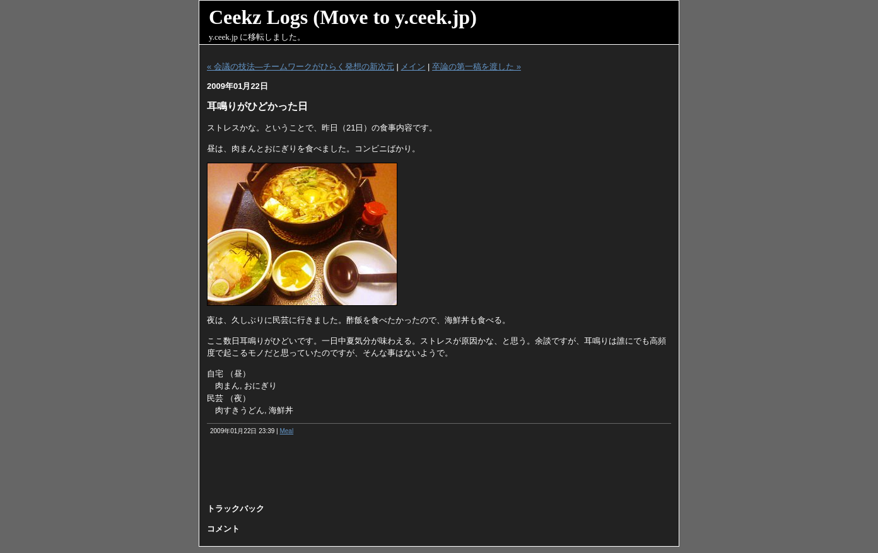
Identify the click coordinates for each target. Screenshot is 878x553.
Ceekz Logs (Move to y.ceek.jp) (343, 17)
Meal (286, 431)
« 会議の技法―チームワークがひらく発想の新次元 (300, 66)
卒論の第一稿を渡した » (476, 66)
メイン (413, 66)
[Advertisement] (439, 473)
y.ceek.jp (223, 37)
